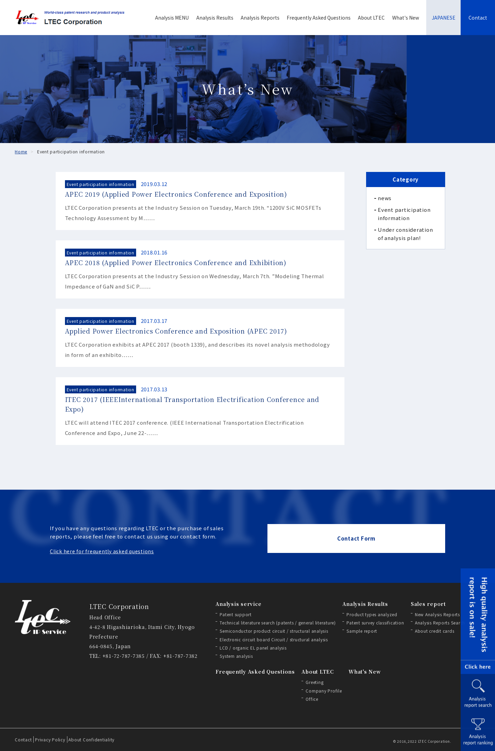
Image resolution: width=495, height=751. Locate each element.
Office (312, 699)
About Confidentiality (91, 739)
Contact (478, 17)
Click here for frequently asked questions (102, 551)
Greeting (314, 682)
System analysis (236, 656)
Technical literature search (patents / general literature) (278, 622)
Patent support (236, 614)
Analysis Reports (260, 17)
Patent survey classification (375, 622)
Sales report (428, 603)
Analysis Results (214, 17)
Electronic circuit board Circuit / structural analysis (274, 639)
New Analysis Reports (437, 614)
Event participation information (404, 213)
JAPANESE (443, 17)
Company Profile (324, 691)
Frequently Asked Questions (319, 17)
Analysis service (238, 603)
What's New (405, 17)
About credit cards (434, 631)
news (385, 198)
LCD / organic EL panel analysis (253, 648)
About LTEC (371, 17)
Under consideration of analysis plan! (405, 233)
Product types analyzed (371, 614)
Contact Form (356, 538)
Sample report (361, 631)
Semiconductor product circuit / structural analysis (274, 631)
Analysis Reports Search (440, 622)
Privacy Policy (50, 739)
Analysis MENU (172, 17)
